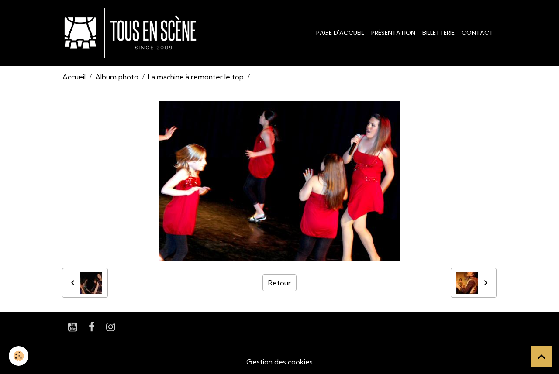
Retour (279, 282)
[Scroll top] (541, 356)
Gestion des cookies (279, 361)
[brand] (132, 33)
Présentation (393, 32)
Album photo (116, 76)
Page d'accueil (340, 32)
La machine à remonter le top (196, 76)
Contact (477, 32)
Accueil (74, 76)
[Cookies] (18, 356)
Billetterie (438, 32)
